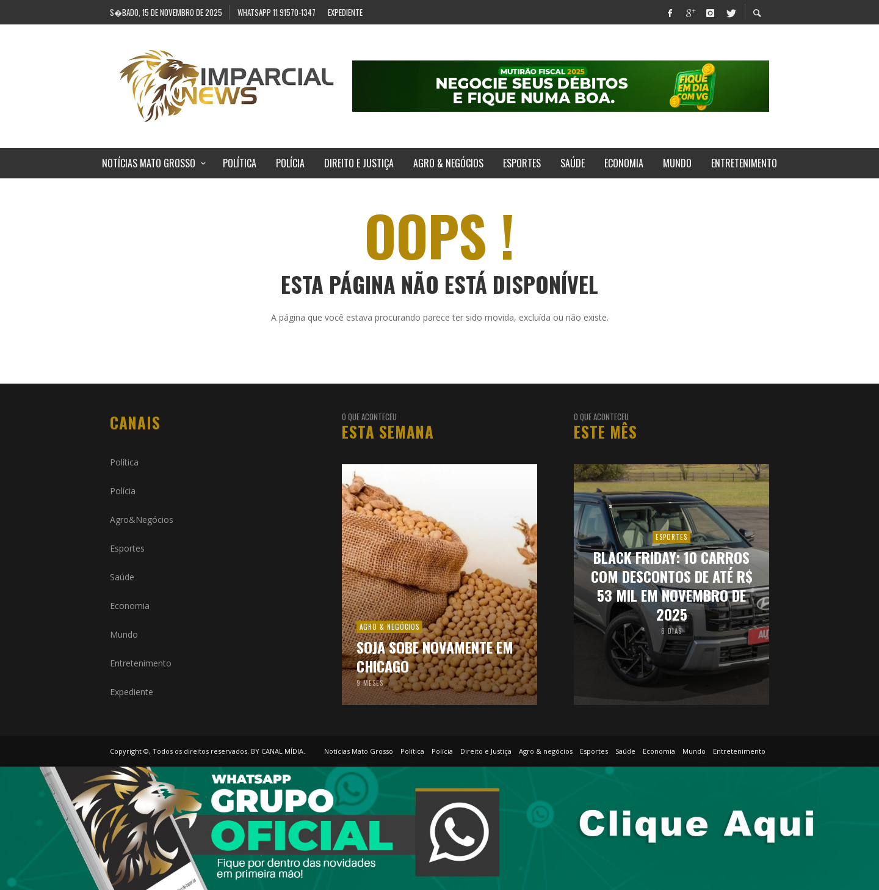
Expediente (131, 692)
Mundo (124, 634)
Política (124, 462)
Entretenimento (141, 663)
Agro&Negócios (141, 519)
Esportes (127, 548)
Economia (130, 605)
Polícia (123, 491)
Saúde (122, 577)
